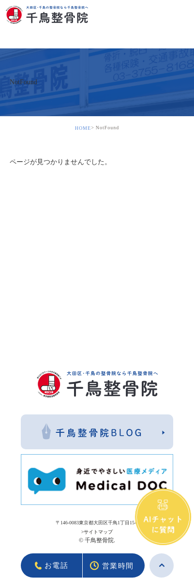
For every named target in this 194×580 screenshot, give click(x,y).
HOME (83, 128)
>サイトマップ (97, 531)
